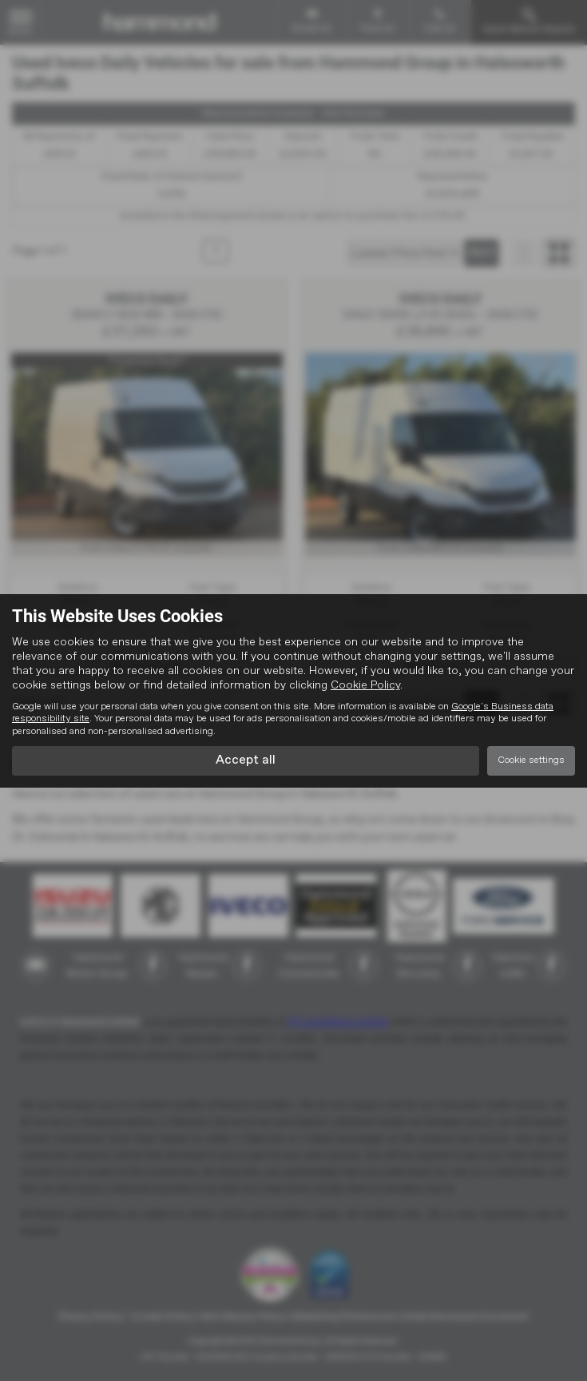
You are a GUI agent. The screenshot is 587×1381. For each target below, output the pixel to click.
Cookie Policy (365, 685)
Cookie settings (531, 760)
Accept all (246, 760)
